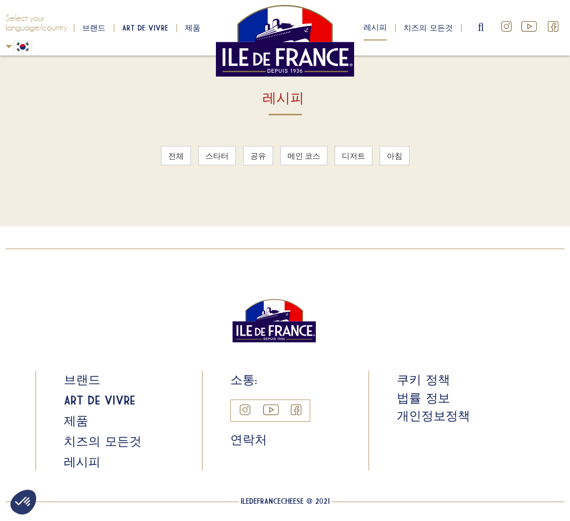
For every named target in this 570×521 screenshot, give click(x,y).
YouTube (530, 26)
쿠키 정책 (423, 379)
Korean (9, 46)
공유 (258, 155)
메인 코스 (303, 155)
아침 (394, 155)
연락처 (248, 439)
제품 (192, 27)
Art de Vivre (145, 27)
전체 (176, 155)
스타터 (217, 155)
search (482, 27)
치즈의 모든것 (428, 27)
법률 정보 (423, 398)
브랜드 (93, 27)
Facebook (553, 26)
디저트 (353, 155)
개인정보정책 (433, 415)
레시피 (375, 27)
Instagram (506, 26)
